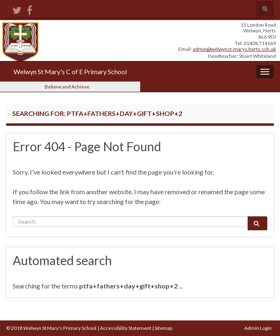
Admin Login (258, 328)
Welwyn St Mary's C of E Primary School (70, 71)
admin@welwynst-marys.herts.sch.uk (234, 49)
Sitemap (163, 328)
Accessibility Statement (125, 328)
